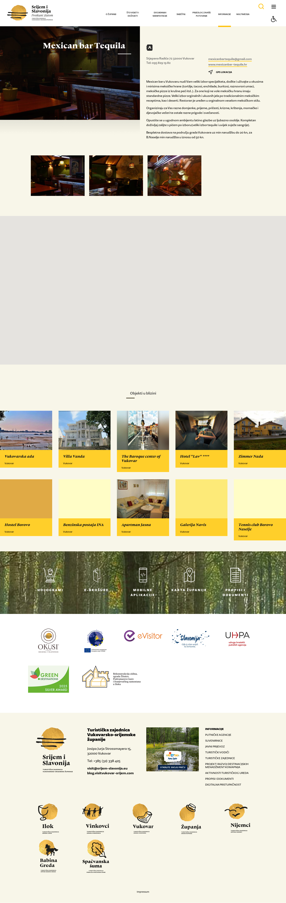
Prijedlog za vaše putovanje (201, 14)
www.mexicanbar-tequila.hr (227, 64)
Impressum (143, 892)
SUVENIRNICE (214, 740)
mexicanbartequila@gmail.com (230, 59)
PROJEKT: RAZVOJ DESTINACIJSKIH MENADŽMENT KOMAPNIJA (226, 765)
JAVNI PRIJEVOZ (215, 746)
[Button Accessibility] (274, 25)
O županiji (111, 14)
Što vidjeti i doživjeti (133, 14)
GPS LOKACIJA (220, 72)
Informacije (224, 14)
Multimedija (242, 14)
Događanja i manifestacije (160, 14)
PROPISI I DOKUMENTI (219, 779)
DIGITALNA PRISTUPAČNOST (223, 784)
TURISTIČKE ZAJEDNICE (220, 758)
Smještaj (181, 14)
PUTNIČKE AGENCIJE (218, 735)
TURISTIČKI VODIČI (217, 752)
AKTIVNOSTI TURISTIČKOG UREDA (227, 773)
